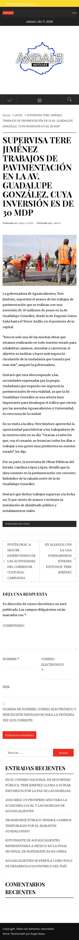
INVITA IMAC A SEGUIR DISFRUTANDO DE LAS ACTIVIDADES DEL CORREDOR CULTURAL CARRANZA (21, 561)
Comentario (13, 626)
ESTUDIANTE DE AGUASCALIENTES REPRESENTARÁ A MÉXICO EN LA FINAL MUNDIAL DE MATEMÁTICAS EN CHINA (36, 845)
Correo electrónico (49, 664)
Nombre (11, 659)
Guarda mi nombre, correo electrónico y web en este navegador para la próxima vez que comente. (39, 714)
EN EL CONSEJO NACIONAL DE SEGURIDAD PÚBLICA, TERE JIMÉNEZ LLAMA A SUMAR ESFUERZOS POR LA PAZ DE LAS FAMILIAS (38, 785)
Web (6, 687)
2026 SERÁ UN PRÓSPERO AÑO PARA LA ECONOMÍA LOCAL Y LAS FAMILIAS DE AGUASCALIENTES (36, 805)
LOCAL (26, 523)
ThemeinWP (18, 933)
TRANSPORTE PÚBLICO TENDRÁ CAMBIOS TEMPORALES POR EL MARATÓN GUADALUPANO (38, 825)
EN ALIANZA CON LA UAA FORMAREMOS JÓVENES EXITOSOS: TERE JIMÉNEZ (58, 558)
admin (57, 223)
